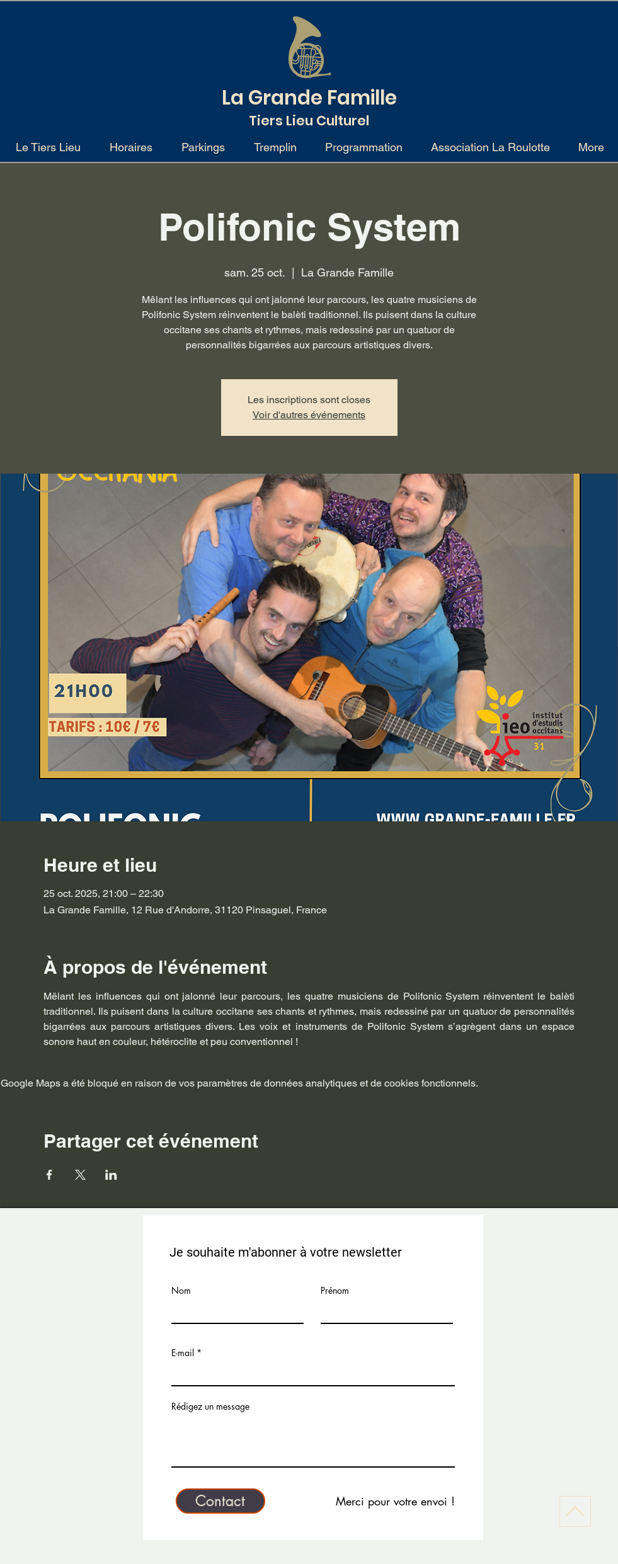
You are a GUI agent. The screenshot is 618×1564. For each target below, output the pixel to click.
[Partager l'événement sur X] (80, 1175)
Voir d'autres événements (309, 415)
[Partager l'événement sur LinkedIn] (111, 1175)
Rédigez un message (210, 1406)
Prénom (335, 1290)
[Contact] (220, 1501)
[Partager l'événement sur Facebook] (49, 1175)
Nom (181, 1290)
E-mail (182, 1353)
